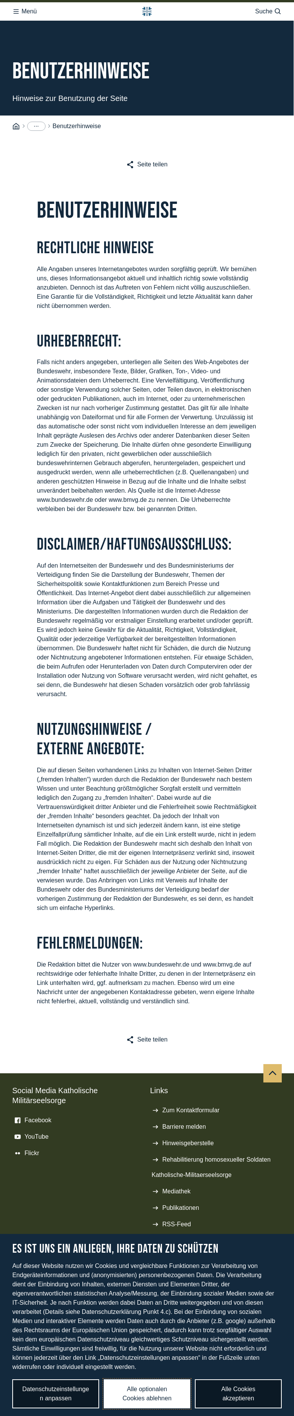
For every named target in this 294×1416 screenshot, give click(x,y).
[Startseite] (16, 124)
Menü (24, 9)
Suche (268, 9)
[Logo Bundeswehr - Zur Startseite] (147, 9)
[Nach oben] (272, 1071)
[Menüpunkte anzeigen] (36, 124)
